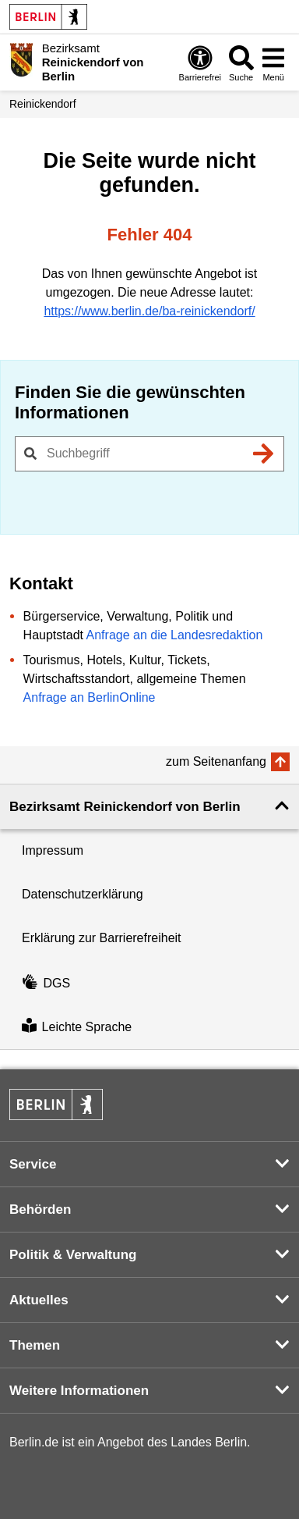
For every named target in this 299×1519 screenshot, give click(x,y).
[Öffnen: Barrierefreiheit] (200, 63)
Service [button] (33, 1164)
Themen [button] (34, 1345)
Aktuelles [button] (39, 1300)
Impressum (52, 850)
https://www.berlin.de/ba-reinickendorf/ (149, 311)
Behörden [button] (40, 1209)
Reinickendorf (42, 104)
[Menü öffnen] (273, 63)
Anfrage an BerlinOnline (89, 697)
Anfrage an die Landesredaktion (174, 635)
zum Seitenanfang (216, 761)
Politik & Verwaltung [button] (72, 1254)
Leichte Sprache (77, 1026)
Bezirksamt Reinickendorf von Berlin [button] (125, 806)
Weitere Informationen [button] (79, 1390)
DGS (46, 983)
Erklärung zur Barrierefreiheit (101, 937)
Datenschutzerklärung (82, 894)
